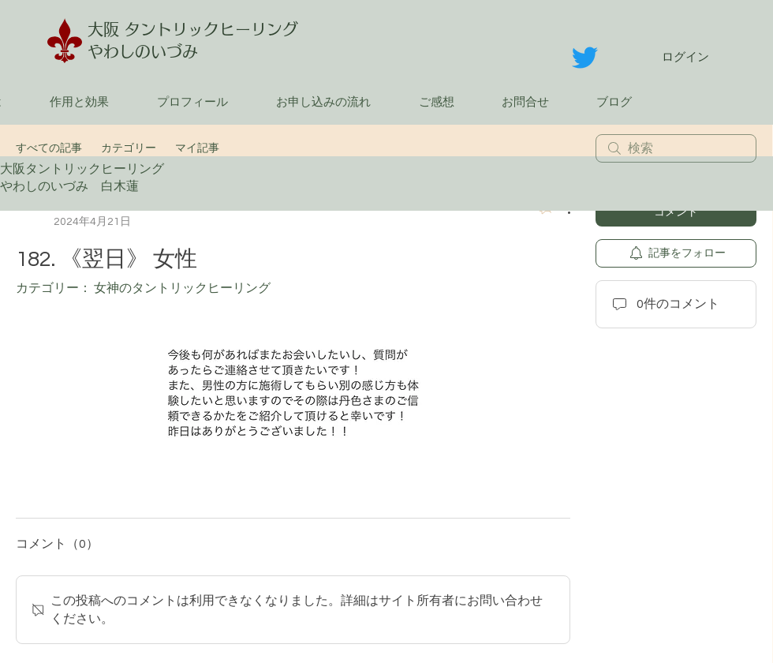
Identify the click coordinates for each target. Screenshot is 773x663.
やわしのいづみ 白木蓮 (75, 186)
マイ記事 (197, 148)
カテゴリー (128, 148)
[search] (676, 148)
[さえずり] (584, 57)
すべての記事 (49, 148)
